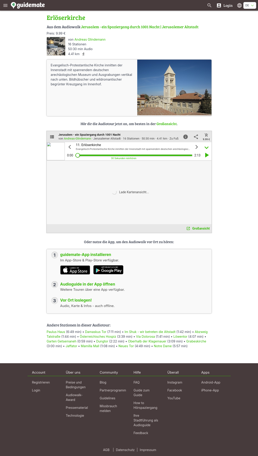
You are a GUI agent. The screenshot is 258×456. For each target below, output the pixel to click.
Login (36, 390)
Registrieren (41, 382)
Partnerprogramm (113, 390)
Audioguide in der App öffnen (87, 284)
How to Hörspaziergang (146, 405)
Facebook (174, 390)
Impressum (148, 450)
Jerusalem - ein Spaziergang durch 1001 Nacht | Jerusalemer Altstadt (139, 26)
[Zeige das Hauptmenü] (5, 5)
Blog (103, 382)
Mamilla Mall (90, 346)
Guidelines (107, 398)
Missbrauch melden (108, 408)
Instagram (174, 382)
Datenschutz (125, 450)
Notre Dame (163, 346)
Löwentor (180, 336)
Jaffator (71, 346)
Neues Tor (126, 346)
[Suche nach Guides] (209, 5)
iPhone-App (210, 390)
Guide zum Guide (142, 392)
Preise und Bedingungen (76, 384)
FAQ (137, 382)
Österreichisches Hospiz (98, 336)
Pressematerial (77, 407)
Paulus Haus (56, 332)
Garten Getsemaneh (62, 341)
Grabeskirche (196, 341)
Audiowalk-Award (74, 397)
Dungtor (102, 341)
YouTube (173, 398)
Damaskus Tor (95, 332)
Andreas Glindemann (90, 39)
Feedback (141, 433)
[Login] (224, 5)
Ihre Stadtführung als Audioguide (146, 420)
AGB (106, 450)
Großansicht (166, 123)
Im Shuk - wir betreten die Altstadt (150, 332)
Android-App (211, 382)
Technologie (75, 415)
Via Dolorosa (145, 336)
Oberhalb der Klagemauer (147, 341)
